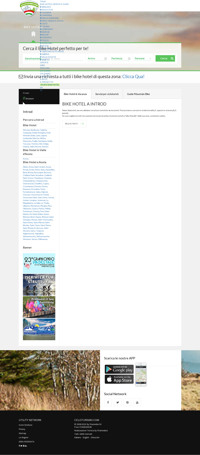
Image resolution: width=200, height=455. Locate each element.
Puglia (44, 40)
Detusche (95, 437)
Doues (45, 186)
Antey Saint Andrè (37, 167)
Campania (46, 15)
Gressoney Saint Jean (32, 197)
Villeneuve (42, 239)
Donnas (37, 186)
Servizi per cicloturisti (107, 93)
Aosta (25, 158)
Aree (42, 65)
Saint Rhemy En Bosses (33, 228)
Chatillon (38, 183)
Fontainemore (29, 192)
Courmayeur (28, 186)
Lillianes (26, 206)
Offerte (44, 62)
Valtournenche (42, 236)
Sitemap (22, 433)
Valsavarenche (29, 236)
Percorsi (45, 68)
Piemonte (46, 37)
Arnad (25, 169)
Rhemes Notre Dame (32, 217)
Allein (25, 167)
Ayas (43, 169)
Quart (46, 214)
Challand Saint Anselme (33, 175)
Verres (34, 239)
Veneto (44, 60)
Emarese (26, 189)
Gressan (26, 194)
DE (41, 90)
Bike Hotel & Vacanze (75, 93)
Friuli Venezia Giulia (51, 21)
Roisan (34, 219)
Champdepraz (29, 181)
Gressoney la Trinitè (40, 194)
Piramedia (101, 430)
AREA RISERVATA (26, 441)
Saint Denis (28, 222)
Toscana (45, 48)
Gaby (38, 192)
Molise (44, 34)
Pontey (36, 211)
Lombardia (46, 29)
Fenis (43, 189)
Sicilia (44, 46)
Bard (25, 172)
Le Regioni (23, 437)
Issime (26, 200)
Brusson (47, 172)
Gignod (44, 192)
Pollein (48, 208)
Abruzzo (45, 7)
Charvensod (28, 183)
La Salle (37, 203)
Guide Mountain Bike (138, 93)
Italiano (77, 437)
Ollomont (27, 208)
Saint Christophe (45, 219)
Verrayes (27, 239)
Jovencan (41, 200)
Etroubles (35, 189)
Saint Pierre (46, 225)
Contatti (45, 76)
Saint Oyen (35, 225)
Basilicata (46, 9)
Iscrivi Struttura (25, 425)
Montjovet (35, 206)
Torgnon (40, 231)
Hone (45, 197)
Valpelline (39, 233)
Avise (37, 169)
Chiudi (43, 1)
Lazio (44, 23)
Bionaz (30, 172)
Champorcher (41, 181)
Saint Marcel (39, 222)
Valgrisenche (28, 233)
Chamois (47, 178)
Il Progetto (46, 82)
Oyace (35, 208)
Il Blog (43, 79)
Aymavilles (50, 169)
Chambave (38, 178)
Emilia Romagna (49, 18)
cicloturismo (35, 367)
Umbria (44, 54)
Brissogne (38, 172)
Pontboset (27, 211)
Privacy (22, 429)
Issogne (33, 200)
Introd (51, 197)
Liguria (44, 26)
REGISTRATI (71, 123)
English (86, 437)
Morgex (44, 206)
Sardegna (46, 43)
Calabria (45, 12)
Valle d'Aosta (48, 57)
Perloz (41, 208)
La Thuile (45, 203)
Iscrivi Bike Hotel (50, 85)
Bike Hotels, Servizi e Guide (54, 4)
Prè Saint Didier (36, 214)
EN (41, 87)
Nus (50, 206)
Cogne (46, 183)
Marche (45, 32)
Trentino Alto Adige (52, 51)
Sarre (33, 231)
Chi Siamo (45, 71)
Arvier (31, 169)
